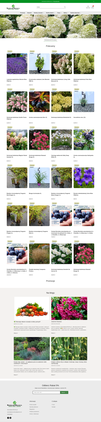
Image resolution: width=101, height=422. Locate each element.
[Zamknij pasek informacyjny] (93, 1)
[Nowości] (29, 13)
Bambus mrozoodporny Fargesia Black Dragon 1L (60, 194)
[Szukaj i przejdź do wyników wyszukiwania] (65, 7)
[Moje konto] (88, 7)
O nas (53, 404)
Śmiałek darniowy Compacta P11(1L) (37, 270)
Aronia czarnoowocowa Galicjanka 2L (83, 156)
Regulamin (32, 409)
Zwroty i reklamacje (34, 413)
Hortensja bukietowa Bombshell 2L (61, 117)
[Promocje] (23, 13)
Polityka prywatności (34, 411)
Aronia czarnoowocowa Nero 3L (38, 117)
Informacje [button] (32, 401)
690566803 (9, 414)
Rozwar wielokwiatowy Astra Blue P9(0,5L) (83, 194)
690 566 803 (56, 1)
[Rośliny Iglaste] (50, 13)
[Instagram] (10, 418)
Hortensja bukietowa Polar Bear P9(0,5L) (83, 80)
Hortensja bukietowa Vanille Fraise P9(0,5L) (17, 118)
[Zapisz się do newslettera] (46, 392)
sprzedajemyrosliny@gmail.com (14, 412)
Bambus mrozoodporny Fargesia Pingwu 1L (16, 232)
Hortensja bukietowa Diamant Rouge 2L (82, 270)
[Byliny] (66, 13)
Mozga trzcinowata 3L (35, 193)
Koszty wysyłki (33, 404)
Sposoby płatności (34, 406)
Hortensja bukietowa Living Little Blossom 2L (60, 80)
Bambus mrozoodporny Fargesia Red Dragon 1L (16, 194)
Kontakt (53, 406)
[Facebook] (8, 418)
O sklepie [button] (54, 401)
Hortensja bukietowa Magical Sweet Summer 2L (17, 156)
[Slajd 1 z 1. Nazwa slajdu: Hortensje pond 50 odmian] (50, 26)
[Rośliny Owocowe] (75, 13)
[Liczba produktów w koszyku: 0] (92, 7)
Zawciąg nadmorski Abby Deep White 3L (60, 156)
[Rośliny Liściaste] (38, 13)
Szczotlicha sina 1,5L (80, 117)
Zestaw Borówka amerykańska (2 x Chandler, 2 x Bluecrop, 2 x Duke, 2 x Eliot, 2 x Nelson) (17, 271)
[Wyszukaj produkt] (51, 7)
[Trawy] (59, 13)
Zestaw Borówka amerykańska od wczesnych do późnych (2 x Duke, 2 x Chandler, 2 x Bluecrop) (61, 233)
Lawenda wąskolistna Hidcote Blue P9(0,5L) (17, 80)
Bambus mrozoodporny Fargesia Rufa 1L (38, 232)
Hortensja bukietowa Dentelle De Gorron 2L (60, 270)
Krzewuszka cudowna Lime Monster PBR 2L (39, 80)
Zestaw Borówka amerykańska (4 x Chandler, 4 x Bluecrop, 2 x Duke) (83, 232)
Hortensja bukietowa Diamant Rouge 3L (37, 156)
